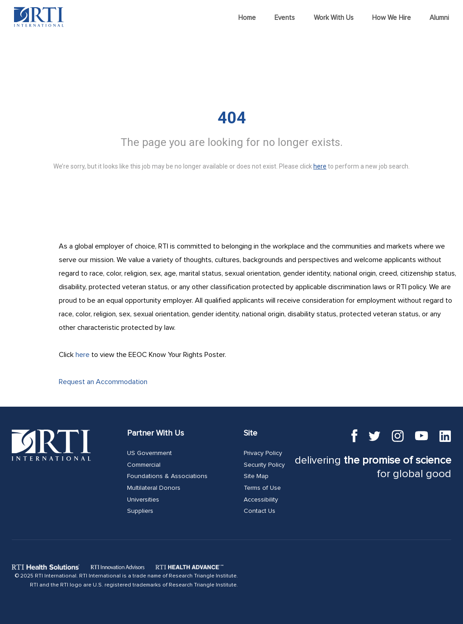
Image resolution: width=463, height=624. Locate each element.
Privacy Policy (263, 453)
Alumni (439, 17)
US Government (149, 453)
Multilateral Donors (153, 488)
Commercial (144, 465)
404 (231, 117)
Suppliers (140, 511)
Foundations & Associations (167, 476)
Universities (143, 500)
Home (247, 17)
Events (284, 17)
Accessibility (261, 500)
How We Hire (391, 17)
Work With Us (334, 17)
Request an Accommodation (103, 381)
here (83, 354)
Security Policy (264, 465)
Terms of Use (262, 488)
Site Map (256, 476)
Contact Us (259, 511)
